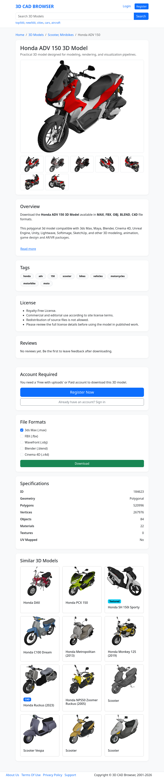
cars (47, 22)
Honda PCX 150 (77, 603)
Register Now (82, 392)
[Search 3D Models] (75, 16)
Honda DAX (31, 603)
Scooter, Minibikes (61, 35)
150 (53, 276)
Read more (28, 249)
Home (20, 35)
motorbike (29, 283)
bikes (82, 276)
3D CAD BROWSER (35, 6)
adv (41, 276)
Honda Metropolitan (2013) (80, 653)
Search (141, 16)
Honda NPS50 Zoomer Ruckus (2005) (82, 702)
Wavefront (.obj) (36, 442)
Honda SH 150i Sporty (124, 607)
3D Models (36, 35)
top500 (20, 22)
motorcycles (118, 276)
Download (82, 463)
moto (47, 283)
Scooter (113, 701)
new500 (31, 22)
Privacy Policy (52, 775)
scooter (67, 276)
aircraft (55, 22)
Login (127, 6)
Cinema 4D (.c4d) (37, 454)
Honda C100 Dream (37, 652)
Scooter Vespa (33, 750)
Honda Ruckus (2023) (38, 705)
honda (27, 276)
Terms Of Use (31, 775)
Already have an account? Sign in (82, 402)
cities (40, 22)
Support (70, 775)
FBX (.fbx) (31, 436)
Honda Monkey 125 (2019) (122, 653)
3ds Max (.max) (35, 430)
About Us (12, 775)
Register (141, 6)
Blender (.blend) (36, 448)
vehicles (98, 276)
